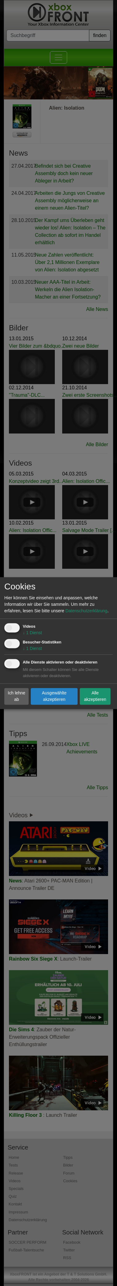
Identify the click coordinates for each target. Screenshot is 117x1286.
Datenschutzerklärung (86, 610)
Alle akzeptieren (95, 696)
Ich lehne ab (16, 696)
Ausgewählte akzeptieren (54, 696)
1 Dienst (32, 632)
